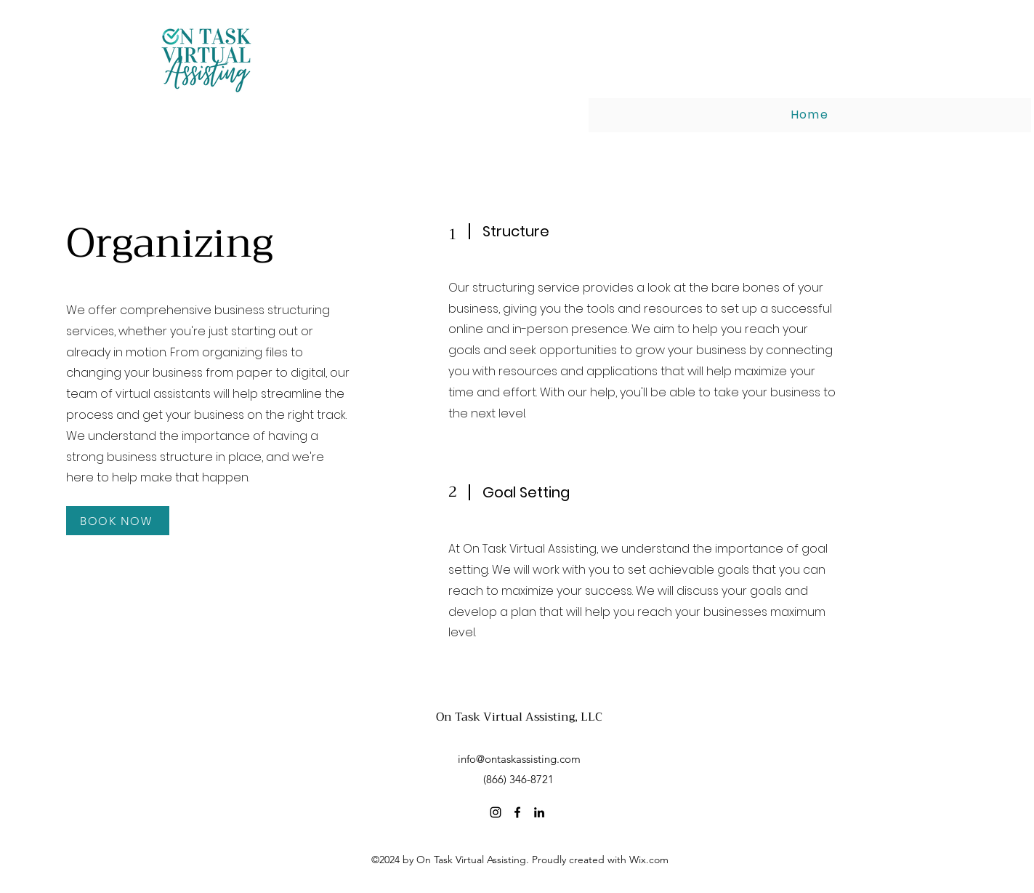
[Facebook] (517, 812)
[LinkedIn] (539, 812)
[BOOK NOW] (117, 520)
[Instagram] (495, 812)
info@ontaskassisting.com (519, 759)
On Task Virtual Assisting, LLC (519, 717)
